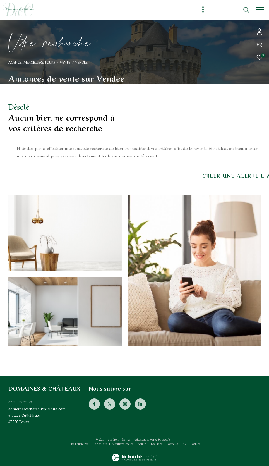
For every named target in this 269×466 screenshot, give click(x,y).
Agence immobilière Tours (31, 61)
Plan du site (100, 443)
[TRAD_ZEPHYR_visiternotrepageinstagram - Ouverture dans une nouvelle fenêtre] (125, 404)
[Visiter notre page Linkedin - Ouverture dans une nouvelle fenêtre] (140, 404)
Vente (65, 61)
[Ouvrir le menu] (260, 10)
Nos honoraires (79, 443)
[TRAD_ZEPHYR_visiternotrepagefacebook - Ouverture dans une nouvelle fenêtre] (94, 404)
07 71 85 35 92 (20, 401)
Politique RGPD (176, 443)
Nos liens (157, 443)
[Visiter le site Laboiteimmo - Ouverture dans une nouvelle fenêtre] (134, 454)
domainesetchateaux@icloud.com (37, 408)
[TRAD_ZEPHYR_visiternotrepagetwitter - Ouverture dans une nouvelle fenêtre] (109, 404)
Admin (142, 443)
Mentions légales (123, 443)
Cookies (195, 443)
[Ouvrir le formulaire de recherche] (231, 10)
